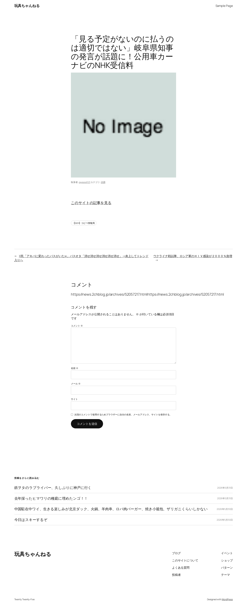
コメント (77, 325)
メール (76, 383)
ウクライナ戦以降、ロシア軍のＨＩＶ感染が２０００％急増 (192, 256)
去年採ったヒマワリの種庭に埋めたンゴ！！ (51, 498)
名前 (74, 368)
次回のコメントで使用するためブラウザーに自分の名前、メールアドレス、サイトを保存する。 (123, 414)
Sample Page (224, 6)
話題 (103, 182)
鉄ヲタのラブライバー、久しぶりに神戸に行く (53, 488)
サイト (74, 399)
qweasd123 (84, 182)
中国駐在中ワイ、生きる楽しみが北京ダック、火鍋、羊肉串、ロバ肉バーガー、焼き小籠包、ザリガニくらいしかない (111, 509)
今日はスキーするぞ (30, 520)
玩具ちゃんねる (27, 5)
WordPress (227, 599)
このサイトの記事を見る (91, 202)
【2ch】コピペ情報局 (84, 223)
